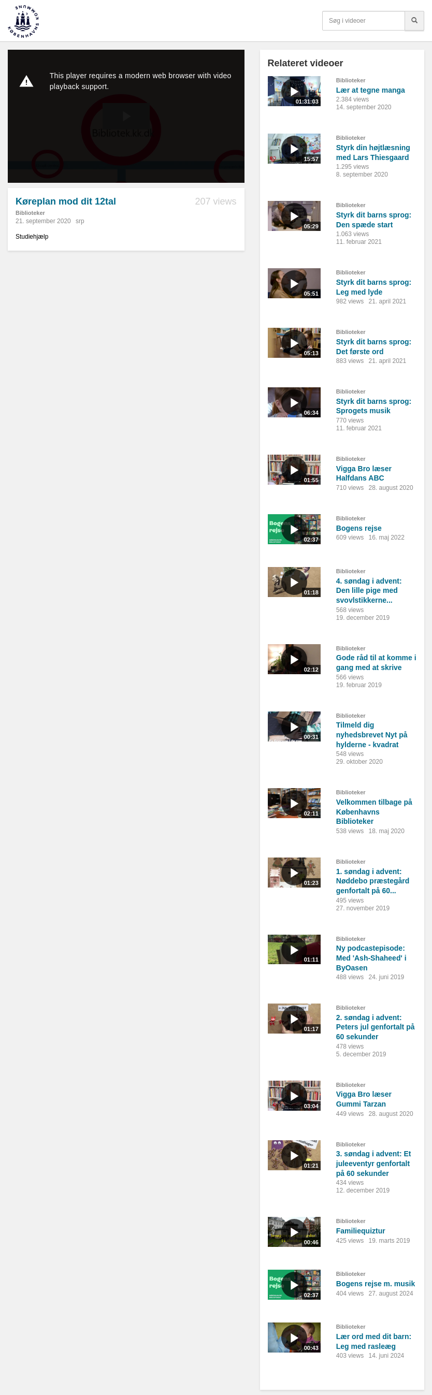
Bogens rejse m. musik (375, 1284)
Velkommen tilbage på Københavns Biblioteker (374, 811)
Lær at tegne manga (370, 90)
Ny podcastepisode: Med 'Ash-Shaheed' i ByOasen (371, 957)
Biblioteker (30, 213)
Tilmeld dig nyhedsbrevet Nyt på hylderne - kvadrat (372, 734)
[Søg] (414, 21)
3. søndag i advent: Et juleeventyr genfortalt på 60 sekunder (373, 1163)
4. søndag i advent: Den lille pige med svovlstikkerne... (369, 590)
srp (80, 221)
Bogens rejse (359, 528)
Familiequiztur (360, 1231)
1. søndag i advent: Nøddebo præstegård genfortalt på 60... (373, 881)
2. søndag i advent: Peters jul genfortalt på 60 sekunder (375, 1027)
